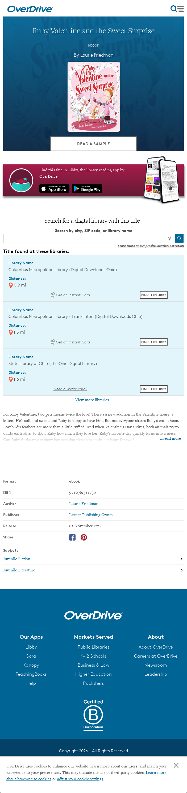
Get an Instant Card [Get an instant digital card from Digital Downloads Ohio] (70, 295)
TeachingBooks (31, 674)
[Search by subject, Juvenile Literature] (93, 570)
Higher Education (93, 674)
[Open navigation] (177, 8)
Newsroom (155, 665)
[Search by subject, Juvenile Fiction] (93, 559)
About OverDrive (156, 647)
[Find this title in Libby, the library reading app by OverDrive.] (93, 180)
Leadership (155, 674)
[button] (31, 637)
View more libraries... (93, 400)
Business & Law (93, 665)
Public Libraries (93, 647)
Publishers (93, 683)
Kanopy (31, 665)
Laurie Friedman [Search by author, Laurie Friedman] (96, 55)
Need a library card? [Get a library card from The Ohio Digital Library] (70, 389)
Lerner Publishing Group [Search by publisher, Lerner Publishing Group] (90, 515)
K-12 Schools (93, 656)
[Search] (179, 238)
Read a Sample (93, 143)
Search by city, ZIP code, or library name (93, 230)
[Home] (30, 8)
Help (31, 683)
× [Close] (176, 765)
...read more (170, 439)
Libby (31, 647)
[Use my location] (169, 238)
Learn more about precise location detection (151, 246)
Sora (31, 656)
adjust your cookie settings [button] (80, 779)
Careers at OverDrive (155, 656)
